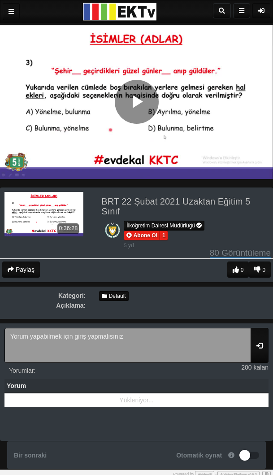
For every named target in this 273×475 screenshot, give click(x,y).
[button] (142, 235)
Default (114, 296)
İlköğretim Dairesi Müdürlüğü (164, 225)
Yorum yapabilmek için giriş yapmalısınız (127, 345)
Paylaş (21, 269)
